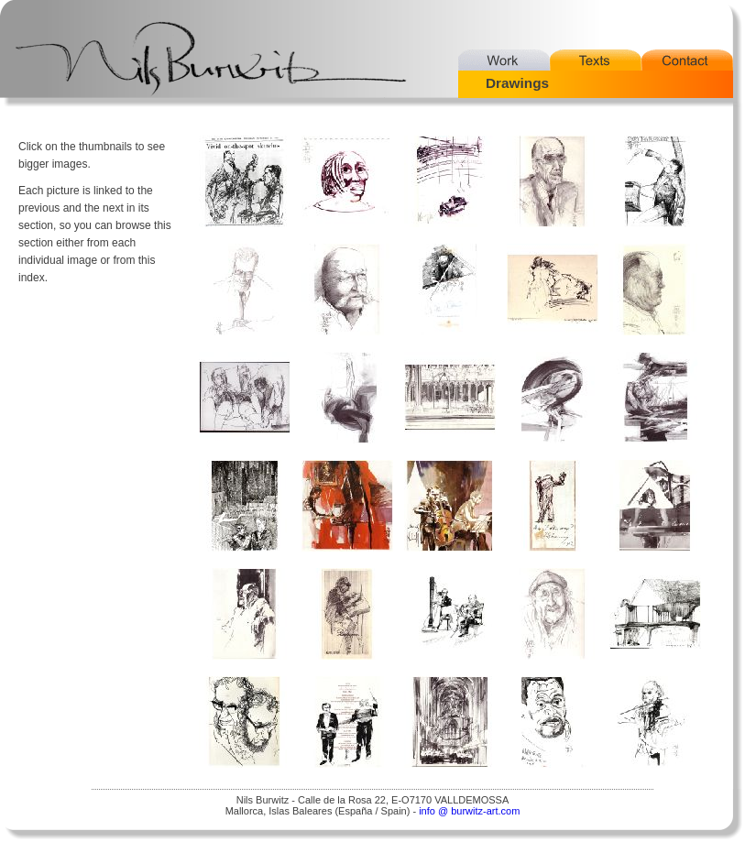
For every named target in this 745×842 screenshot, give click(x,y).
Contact (687, 60)
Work (504, 60)
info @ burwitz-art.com (469, 810)
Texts (595, 60)
